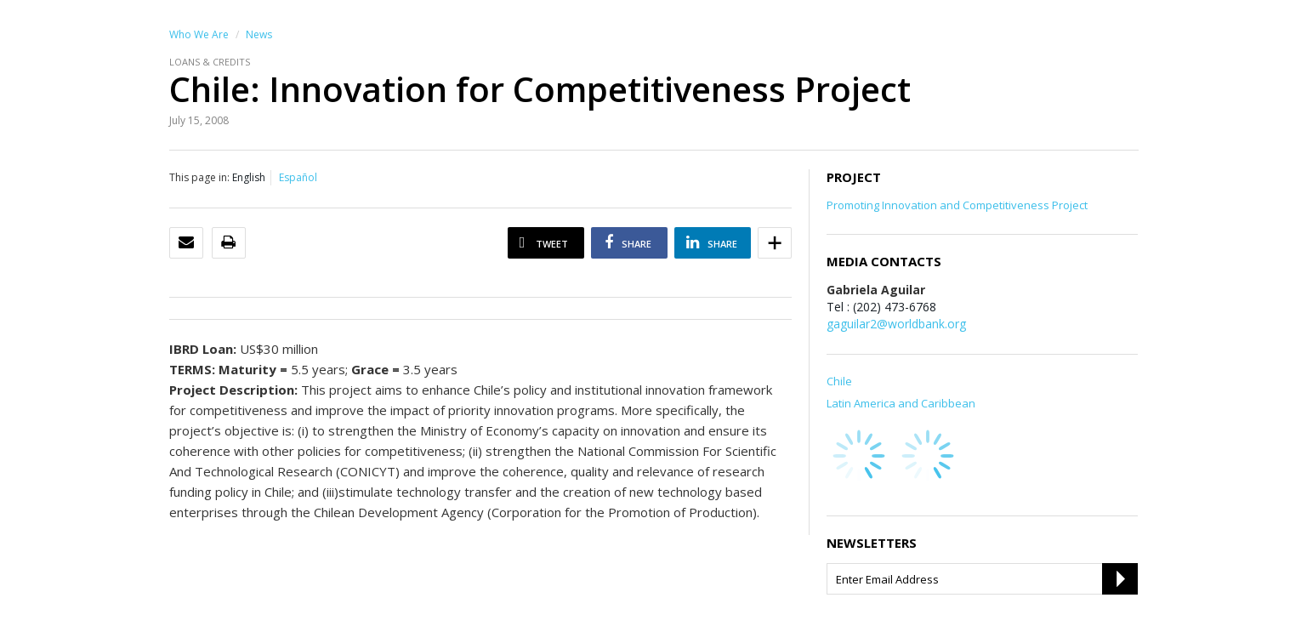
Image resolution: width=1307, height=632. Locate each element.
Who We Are (199, 34)
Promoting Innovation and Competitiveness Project (957, 205)
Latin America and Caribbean (901, 403)
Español (298, 177)
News (259, 34)
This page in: (199, 177)
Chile (839, 381)
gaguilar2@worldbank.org (896, 324)
